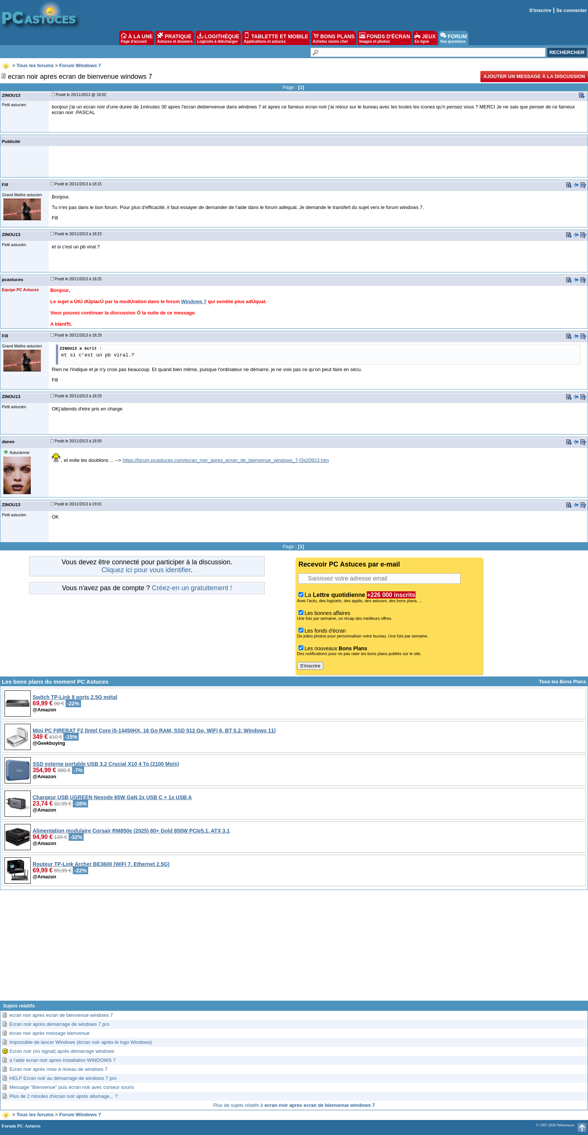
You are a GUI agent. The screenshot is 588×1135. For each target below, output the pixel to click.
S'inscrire (540, 10)
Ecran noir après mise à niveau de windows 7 (58, 1069)
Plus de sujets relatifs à (294, 1105)
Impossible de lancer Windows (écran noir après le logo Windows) (80, 1042)
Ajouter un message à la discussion (534, 76)
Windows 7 (194, 301)
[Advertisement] (294, 948)
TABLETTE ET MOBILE (276, 38)
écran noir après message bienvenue (49, 1033)
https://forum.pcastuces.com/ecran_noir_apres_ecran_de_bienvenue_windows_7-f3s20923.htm (226, 460)
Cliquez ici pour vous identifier (145, 570)
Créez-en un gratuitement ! (192, 588)
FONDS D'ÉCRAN (384, 38)
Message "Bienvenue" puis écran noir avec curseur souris (71, 1087)
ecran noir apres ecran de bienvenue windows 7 (61, 1015)
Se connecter (571, 10)
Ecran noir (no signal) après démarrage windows (61, 1051)
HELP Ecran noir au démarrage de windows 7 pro (63, 1078)
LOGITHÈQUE (218, 38)
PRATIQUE (175, 38)
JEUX (424, 38)
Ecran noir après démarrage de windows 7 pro (59, 1024)
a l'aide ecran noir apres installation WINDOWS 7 (62, 1060)
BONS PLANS (334, 38)
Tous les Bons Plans (562, 681)
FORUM (453, 38)
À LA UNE (137, 38)
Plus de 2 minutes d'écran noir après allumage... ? (63, 1096)
